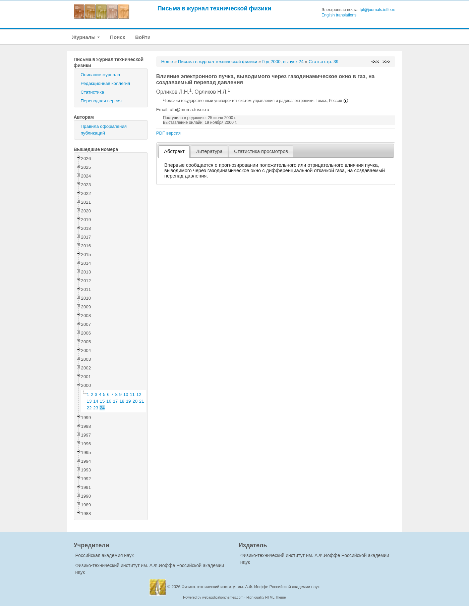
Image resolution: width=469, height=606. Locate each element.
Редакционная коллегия (105, 83)
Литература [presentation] (209, 151)
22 (89, 407)
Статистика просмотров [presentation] (261, 151)
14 (95, 401)
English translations (338, 15)
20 (134, 401)
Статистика (92, 92)
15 (102, 401)
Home (167, 61)
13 (89, 401)
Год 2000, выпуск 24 (282, 61)
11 (132, 394)
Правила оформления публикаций (104, 130)
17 (115, 401)
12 (138, 394)
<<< (375, 61)
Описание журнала (100, 74)
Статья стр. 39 (323, 61)
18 (121, 401)
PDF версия (168, 133)
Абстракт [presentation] (174, 151)
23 (95, 407)
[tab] (174, 151)
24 (102, 407)
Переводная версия (101, 100)
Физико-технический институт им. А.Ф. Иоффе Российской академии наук (251, 587)
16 (108, 401)
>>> (386, 61)
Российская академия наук (104, 555)
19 (128, 401)
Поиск (117, 37)
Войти (143, 37)
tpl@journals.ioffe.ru (378, 9)
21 (141, 401)
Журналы (86, 37)
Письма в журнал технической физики (215, 8)
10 (125, 394)
